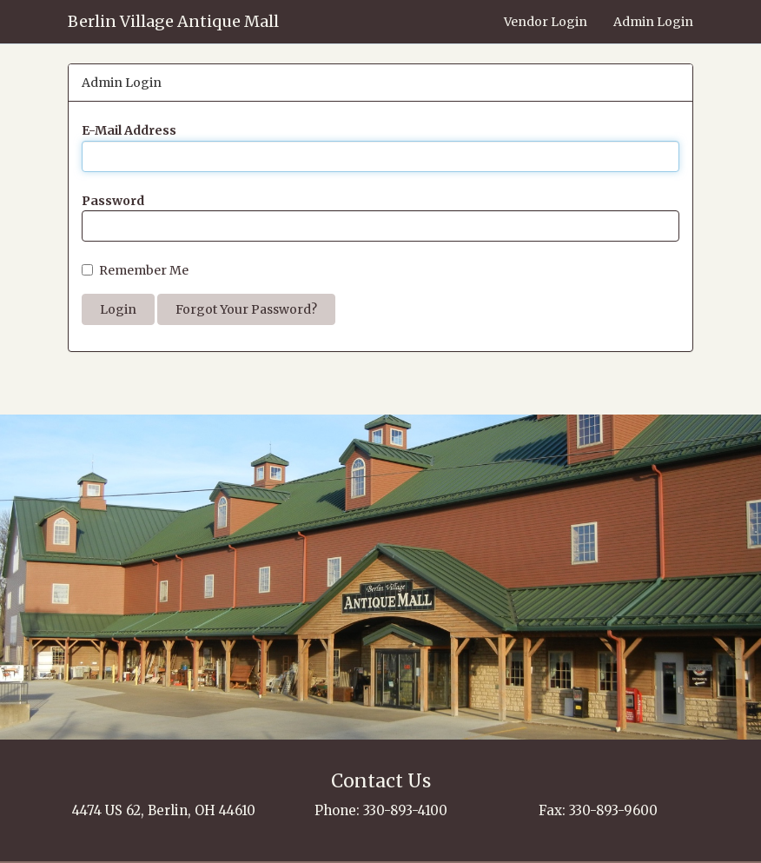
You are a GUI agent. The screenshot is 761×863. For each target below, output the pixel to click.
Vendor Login (545, 22)
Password (113, 201)
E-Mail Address (129, 130)
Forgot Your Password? (246, 309)
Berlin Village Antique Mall (173, 21)
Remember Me (135, 270)
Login (118, 309)
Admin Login (653, 22)
